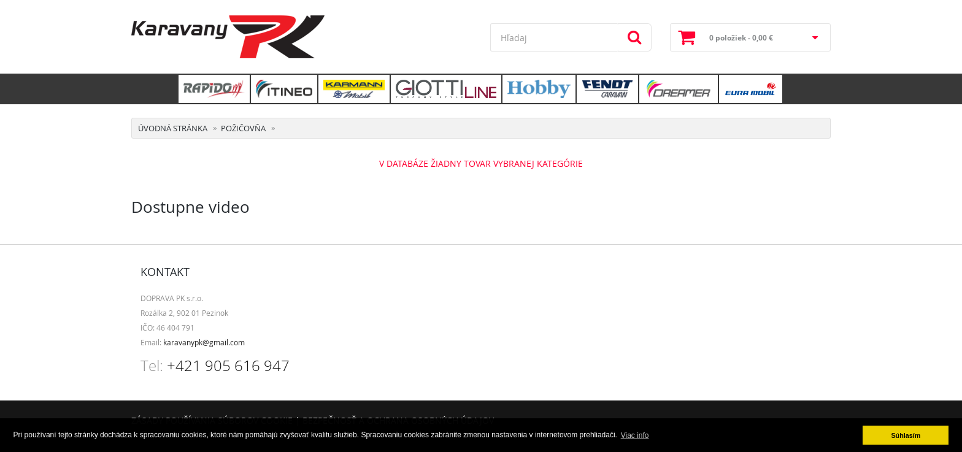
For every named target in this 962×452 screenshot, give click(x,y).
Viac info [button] (635, 435)
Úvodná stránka (172, 128)
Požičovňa (243, 128)
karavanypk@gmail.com (204, 342)
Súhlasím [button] (905, 435)
